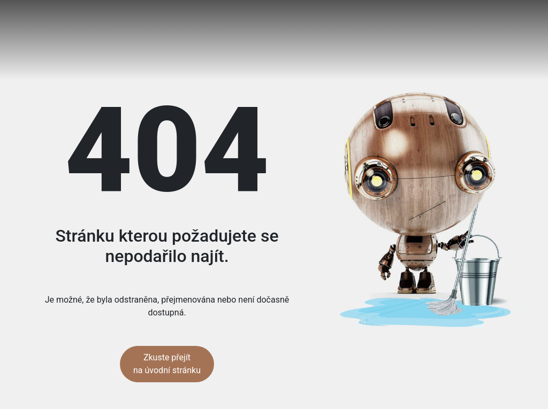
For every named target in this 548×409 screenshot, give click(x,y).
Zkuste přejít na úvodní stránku (167, 363)
